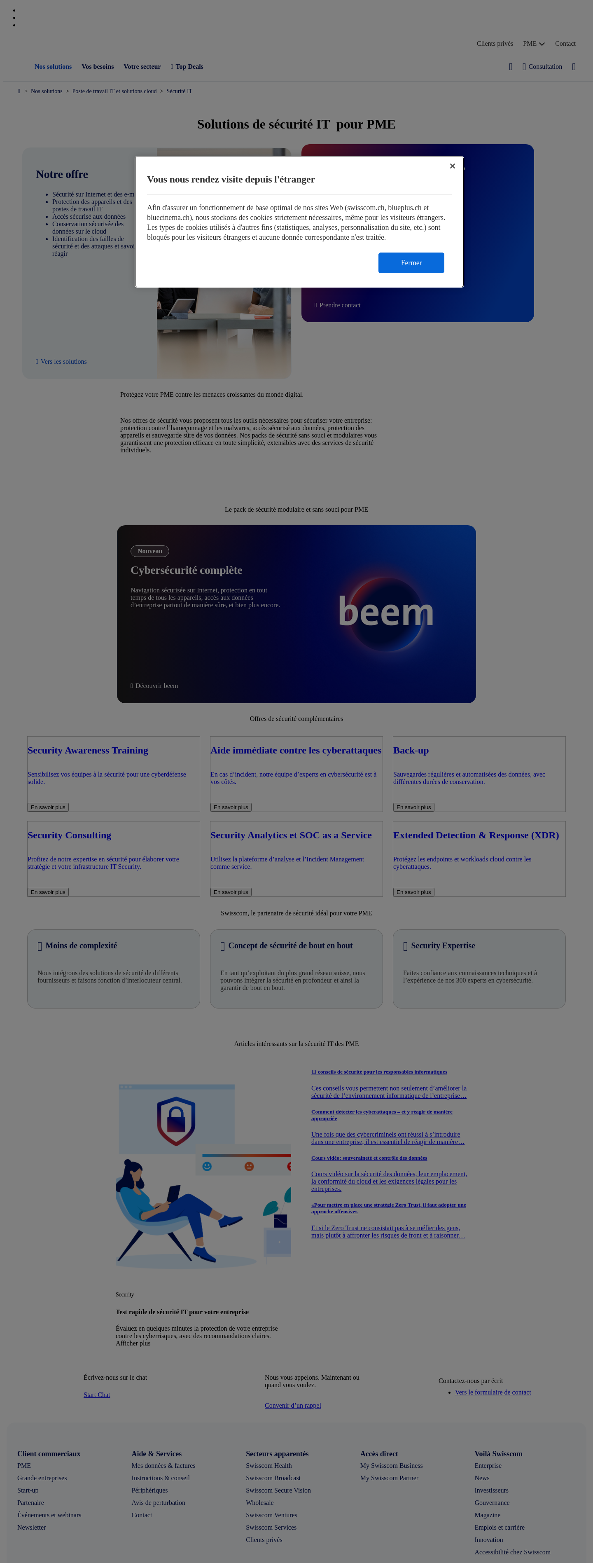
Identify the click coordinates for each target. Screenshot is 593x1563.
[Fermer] (453, 166)
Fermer (411, 263)
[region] (299, 222)
